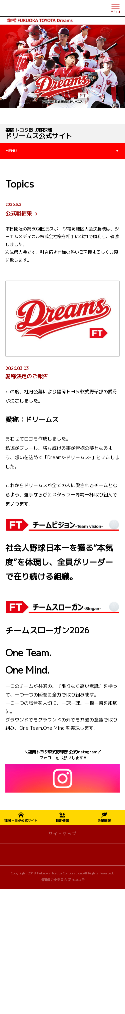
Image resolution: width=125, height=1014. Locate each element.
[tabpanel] (62, 66)
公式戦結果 (22, 209)
